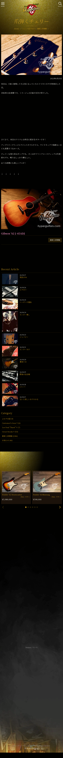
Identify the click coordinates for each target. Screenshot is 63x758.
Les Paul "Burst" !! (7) (11, 427)
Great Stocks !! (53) (10, 431)
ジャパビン (24, 337)
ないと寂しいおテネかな (29, 399)
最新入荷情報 (55, 240)
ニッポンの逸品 (26, 302)
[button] (26, 507)
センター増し (25, 314)
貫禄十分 (23, 362)
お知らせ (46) (7, 440)
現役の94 (23, 277)
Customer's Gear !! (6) (11, 423)
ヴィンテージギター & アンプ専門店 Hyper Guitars (31, 745)
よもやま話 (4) (7, 418)
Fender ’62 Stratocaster (12, 494)
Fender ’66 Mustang (41, 494)
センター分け (25, 349)
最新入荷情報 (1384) (10, 436)
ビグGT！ (23, 290)
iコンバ (22, 387)
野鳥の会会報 (25, 374)
